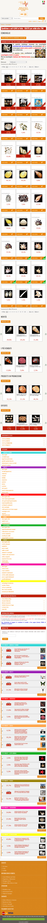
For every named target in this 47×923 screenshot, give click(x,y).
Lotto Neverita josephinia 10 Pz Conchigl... (9, 424)
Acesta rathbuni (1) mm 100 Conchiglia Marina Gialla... (8, 167)
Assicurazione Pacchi (7, 891)
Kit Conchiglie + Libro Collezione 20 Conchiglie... (23, 95)
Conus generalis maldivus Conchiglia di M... (8, 366)
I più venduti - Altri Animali (9, 753)
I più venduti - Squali (7, 725)
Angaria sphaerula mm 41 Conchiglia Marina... (38, 262)
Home (2, 24)
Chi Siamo (5, 866)
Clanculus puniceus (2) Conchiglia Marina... (21, 366)
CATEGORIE (4, 449)
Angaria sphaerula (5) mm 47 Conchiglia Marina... (23, 262)
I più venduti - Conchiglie (8, 699)
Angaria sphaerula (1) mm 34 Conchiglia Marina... (23, 239)
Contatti (35, 21)
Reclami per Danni (7, 902)
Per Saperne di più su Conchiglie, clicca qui (13, 38)
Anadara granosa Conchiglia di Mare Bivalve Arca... (23, 215)
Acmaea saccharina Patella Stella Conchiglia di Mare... (8, 191)
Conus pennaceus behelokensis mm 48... (35, 335)
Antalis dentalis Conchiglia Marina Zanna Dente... (23, 286)
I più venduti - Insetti (7, 672)
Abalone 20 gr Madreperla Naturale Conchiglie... (8, 119)
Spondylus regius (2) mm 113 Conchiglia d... (9, 395)
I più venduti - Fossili (7, 781)
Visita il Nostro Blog (6, 599)
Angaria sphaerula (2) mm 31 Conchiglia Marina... (38, 239)
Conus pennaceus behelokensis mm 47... (22, 335)
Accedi (30, 21)
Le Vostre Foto (5, 607)
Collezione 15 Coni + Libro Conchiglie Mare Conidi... (38, 71)
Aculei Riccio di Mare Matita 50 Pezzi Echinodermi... (23, 191)
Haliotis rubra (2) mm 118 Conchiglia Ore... (22, 395)
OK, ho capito (23, 919)
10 (25, 66)
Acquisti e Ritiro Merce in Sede (10, 883)
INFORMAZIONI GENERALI (8, 613)
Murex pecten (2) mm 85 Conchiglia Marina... (9, 335)
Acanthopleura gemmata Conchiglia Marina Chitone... (38, 143)
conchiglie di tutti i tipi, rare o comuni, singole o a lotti (15, 41)
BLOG (39, 21)
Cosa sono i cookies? (23, 922)
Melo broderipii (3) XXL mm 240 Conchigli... (35, 395)
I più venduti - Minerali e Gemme (10, 645)
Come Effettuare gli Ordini (9, 877)
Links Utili (4, 609)
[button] (2, 334)
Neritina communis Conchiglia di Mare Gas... (35, 366)
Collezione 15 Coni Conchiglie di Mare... (6, 95)
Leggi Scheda (4, 90)
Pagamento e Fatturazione (9, 879)
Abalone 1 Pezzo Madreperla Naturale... (22, 143)
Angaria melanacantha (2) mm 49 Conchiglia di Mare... (8, 239)
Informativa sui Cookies (8, 906)
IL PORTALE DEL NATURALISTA (9, 596)
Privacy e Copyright (7, 904)
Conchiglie (8, 24)
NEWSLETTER (5, 628)
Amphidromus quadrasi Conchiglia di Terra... (7, 215)
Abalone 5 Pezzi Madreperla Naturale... (22, 119)
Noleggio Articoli (7, 881)
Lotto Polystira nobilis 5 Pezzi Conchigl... (35, 424)
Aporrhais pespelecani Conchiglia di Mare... (37, 286)
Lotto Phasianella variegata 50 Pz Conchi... (22, 424)
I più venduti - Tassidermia (9, 807)
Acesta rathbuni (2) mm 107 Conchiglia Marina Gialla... (23, 167)
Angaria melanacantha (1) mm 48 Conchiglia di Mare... (38, 215)
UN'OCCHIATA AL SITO (7, 435)
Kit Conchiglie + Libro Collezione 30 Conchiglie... (38, 95)
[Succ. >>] (31, 66)
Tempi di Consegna (7, 893)
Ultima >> (37, 66)
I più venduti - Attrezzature (9, 834)
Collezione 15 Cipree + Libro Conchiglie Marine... (8, 71)
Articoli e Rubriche (6, 601)
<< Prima (3, 66)
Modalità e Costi (6, 889)
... (27, 66)
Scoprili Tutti (41, 668)
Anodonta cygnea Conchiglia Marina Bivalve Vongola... (8, 286)
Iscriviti (5, 639)
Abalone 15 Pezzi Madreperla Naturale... (7, 143)
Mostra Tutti (5, 321)
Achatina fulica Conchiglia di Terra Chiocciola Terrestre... (38, 167)
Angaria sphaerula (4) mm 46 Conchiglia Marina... (8, 262)
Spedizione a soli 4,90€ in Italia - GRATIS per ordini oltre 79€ (22, 28)
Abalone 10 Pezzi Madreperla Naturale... (37, 119)
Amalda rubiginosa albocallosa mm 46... (37, 191)
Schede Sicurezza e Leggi (8, 605)
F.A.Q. (4, 868)
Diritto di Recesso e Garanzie (9, 900)
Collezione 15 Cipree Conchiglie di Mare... (22, 71)
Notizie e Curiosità (6, 603)
